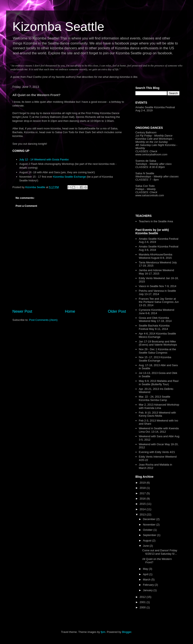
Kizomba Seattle (58, 27)
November (149, 524)
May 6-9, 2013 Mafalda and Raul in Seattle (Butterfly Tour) (158, 382)
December (149, 519)
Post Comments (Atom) (43, 319)
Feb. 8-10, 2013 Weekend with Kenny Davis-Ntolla (157, 414)
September (150, 535)
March (147, 579)
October (148, 529)
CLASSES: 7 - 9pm (147, 179)
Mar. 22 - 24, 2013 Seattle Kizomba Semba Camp (154, 398)
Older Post (117, 311)
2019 (143, 482)
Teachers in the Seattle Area (156, 221)
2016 (143, 498)
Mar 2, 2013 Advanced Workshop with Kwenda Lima (159, 406)
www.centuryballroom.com (151, 154)
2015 (143, 503)
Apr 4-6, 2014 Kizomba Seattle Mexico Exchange (157, 335)
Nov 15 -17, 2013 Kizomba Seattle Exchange (155, 359)
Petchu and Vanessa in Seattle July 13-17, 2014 (157, 292)
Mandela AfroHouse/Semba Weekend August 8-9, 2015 (155, 256)
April (146, 574)
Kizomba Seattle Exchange (69, 176)
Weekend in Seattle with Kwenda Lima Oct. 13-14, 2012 (159, 430)
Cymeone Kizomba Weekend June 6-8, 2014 (156, 311)
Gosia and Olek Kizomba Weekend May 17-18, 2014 (155, 319)
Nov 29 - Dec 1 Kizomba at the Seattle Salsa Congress (157, 351)
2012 (143, 596)
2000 (143, 607)
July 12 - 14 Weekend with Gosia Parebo (44, 159)
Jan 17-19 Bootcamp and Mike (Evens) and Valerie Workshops (158, 343)
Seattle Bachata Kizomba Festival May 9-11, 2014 (154, 327)
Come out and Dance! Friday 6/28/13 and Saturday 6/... (159, 552)
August (147, 540)
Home (70, 311)
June (146, 545)
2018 (143, 487)
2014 (143, 509)
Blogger (126, 632)
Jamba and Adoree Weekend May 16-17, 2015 (156, 272)
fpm (103, 632)
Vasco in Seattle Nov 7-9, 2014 (157, 286)
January (148, 590)
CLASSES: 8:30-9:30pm (150, 167)
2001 (143, 602)
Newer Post (22, 311)
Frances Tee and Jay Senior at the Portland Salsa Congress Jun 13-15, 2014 (159, 302)
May (146, 568)
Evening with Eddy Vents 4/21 (157, 452)
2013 (143, 514)
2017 (143, 493)
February (149, 584)
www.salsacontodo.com (149, 195)
